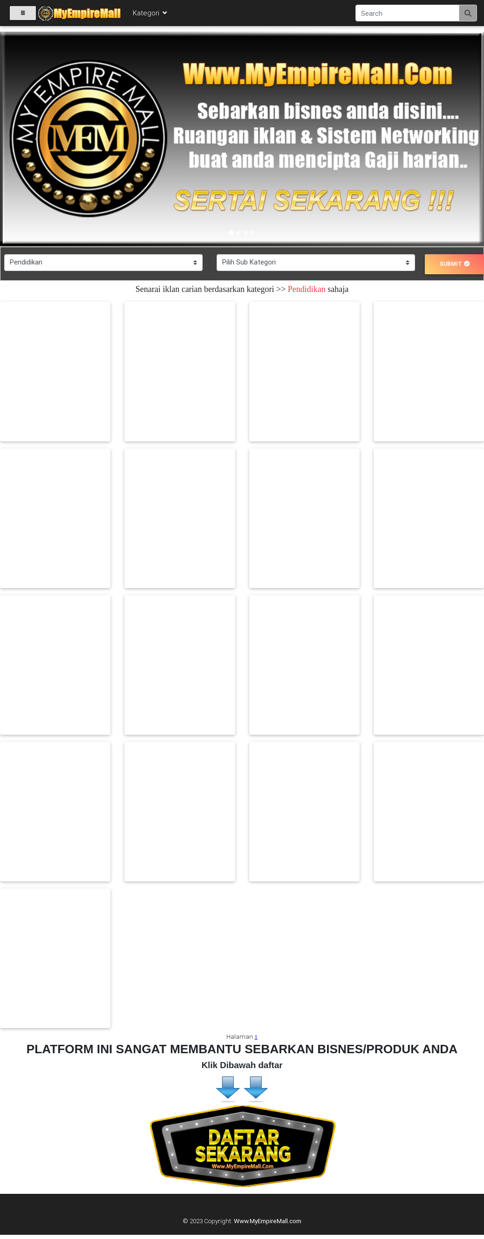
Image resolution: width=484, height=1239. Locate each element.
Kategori (150, 14)
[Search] (407, 15)
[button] (36, 139)
